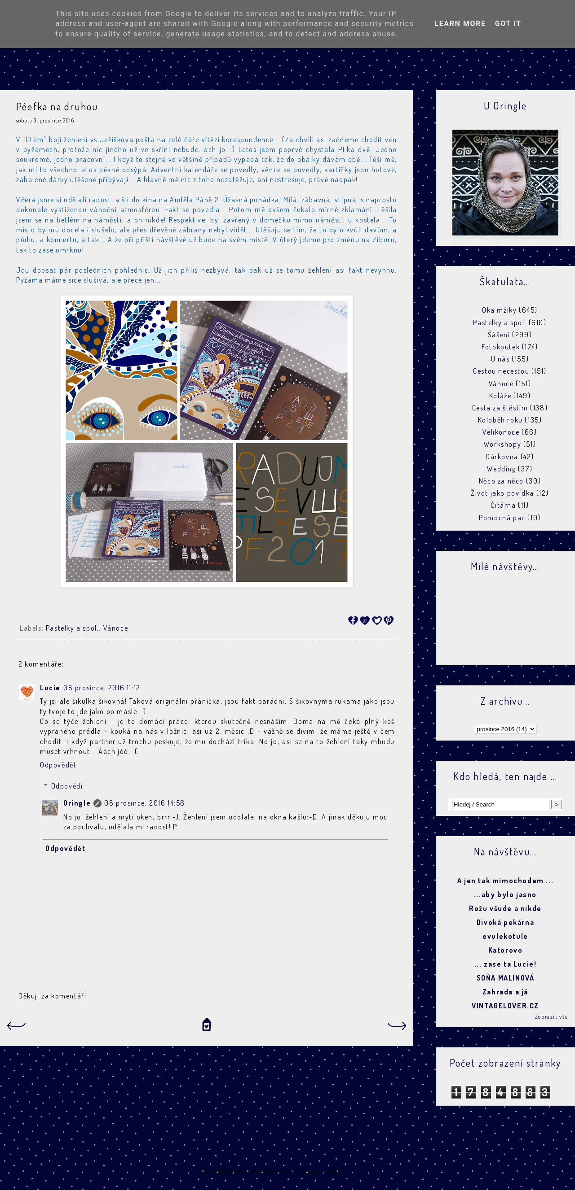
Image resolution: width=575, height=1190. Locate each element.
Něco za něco (501, 480)
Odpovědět (58, 764)
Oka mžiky (499, 309)
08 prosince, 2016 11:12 (102, 687)
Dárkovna (502, 456)
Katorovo (505, 950)
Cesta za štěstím (500, 407)
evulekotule (505, 936)
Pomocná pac (502, 517)
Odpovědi (67, 785)
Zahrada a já (505, 991)
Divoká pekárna (505, 922)
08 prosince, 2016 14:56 (144, 802)
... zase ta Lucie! (505, 963)
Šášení (499, 334)
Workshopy (502, 444)
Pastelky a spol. (72, 627)
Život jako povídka (502, 492)
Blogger (356, 1171)
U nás (500, 358)
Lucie (50, 687)
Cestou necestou (501, 370)
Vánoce (115, 627)
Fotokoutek (501, 346)
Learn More (460, 23)
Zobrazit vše (551, 1016)
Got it (508, 23)
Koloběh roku (500, 419)
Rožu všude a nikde (505, 908)
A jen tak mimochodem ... (505, 880)
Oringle (77, 802)
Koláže (500, 395)
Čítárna (503, 505)
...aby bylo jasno (505, 894)
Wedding (501, 468)
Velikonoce (500, 431)
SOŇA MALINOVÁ (506, 977)
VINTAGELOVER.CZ (505, 1005)
